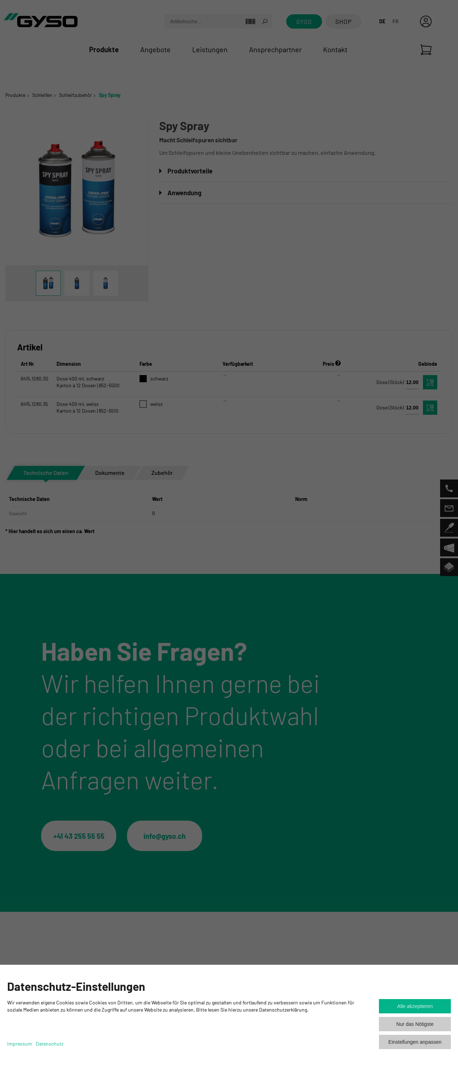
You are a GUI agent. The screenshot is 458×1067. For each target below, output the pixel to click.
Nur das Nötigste (415, 1024)
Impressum (19, 1044)
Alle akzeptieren (415, 1006)
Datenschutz (49, 1044)
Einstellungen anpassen (415, 1042)
